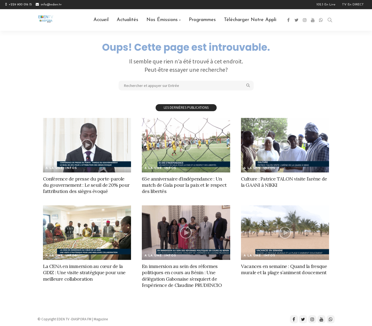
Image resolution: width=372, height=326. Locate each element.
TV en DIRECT (353, 4)
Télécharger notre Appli (250, 19)
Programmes (202, 19)
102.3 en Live (326, 4)
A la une (54, 168)
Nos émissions (162, 19)
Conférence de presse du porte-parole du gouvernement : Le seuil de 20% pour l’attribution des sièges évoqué (86, 185)
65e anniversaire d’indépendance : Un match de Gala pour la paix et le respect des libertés (184, 185)
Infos (71, 168)
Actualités (127, 19)
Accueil (101, 19)
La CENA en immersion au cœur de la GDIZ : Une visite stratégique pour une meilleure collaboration (84, 272)
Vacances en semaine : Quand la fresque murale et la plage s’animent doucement (284, 269)
